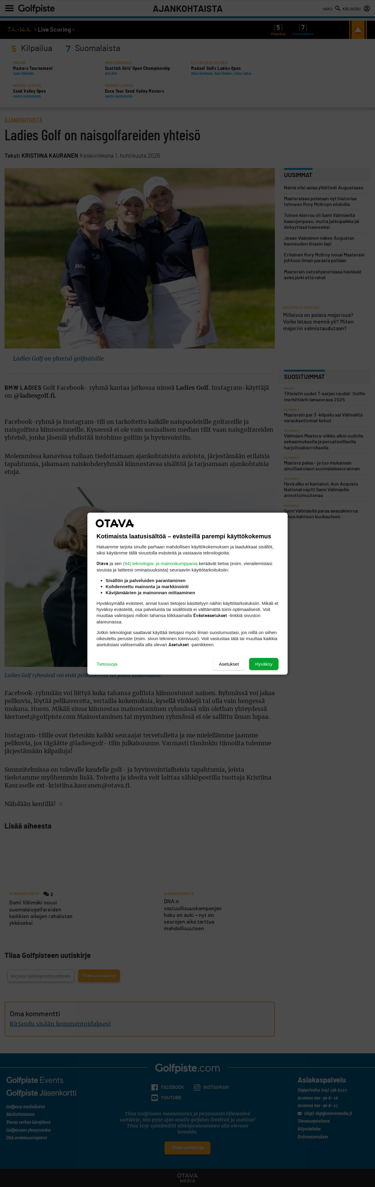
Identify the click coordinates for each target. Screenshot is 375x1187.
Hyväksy (263, 663)
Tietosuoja (106, 663)
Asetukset (229, 663)
